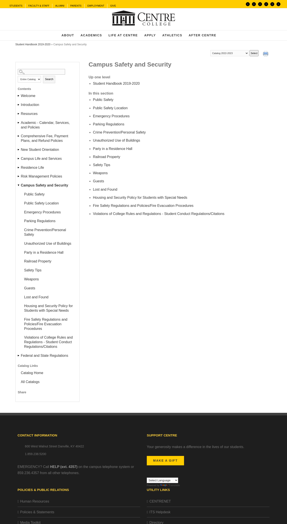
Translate (170, 485)
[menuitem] (16, 6)
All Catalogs (30, 382)
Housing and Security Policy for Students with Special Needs (48, 308)
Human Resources (34, 501)
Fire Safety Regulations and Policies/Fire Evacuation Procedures (45, 324)
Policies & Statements (37, 512)
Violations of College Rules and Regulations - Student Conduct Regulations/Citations (48, 342)
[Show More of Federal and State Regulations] (19, 356)
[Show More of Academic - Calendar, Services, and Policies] (19, 123)
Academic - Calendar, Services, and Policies (45, 125)
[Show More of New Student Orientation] (19, 150)
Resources (29, 114)
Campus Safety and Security (44, 185)
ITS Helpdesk (159, 512)
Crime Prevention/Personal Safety (45, 232)
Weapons (31, 279)
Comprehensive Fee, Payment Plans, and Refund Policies (44, 138)
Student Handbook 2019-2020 (32, 44)
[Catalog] (229, 53)
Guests (29, 288)
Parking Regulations (39, 221)
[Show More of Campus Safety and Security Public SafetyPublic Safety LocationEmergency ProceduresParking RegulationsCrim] (19, 185)
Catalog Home (32, 373)
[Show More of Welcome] (19, 96)
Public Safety (34, 194)
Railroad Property (37, 261)
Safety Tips (32, 270)
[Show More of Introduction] (19, 105)
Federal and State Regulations (44, 355)
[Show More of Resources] (19, 114)
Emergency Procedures (42, 212)
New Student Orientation (40, 149)
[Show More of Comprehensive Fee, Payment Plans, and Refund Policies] (19, 136)
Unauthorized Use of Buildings (47, 243)
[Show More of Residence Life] (19, 168)
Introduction (30, 105)
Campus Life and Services (41, 158)
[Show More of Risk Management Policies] (19, 176)
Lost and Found (36, 297)
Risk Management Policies (41, 176)
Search (49, 79)
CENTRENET (160, 501)
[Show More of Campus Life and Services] (19, 159)
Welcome (28, 96)
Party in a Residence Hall (44, 252)
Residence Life (32, 167)
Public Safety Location (41, 203)
